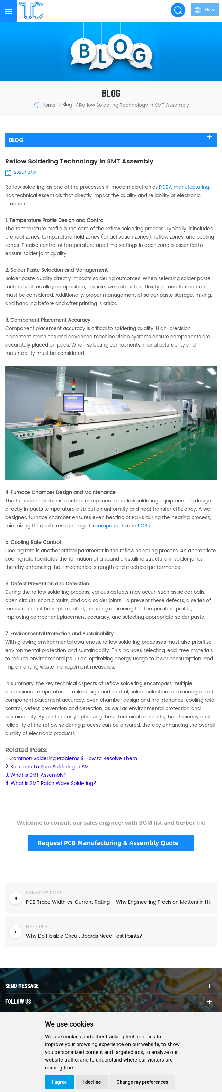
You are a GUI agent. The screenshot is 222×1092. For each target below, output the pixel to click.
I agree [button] (59, 1082)
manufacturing (184, 187)
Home (44, 105)
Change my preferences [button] (142, 1082)
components (110, 526)
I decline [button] (91, 1082)
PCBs (144, 526)
